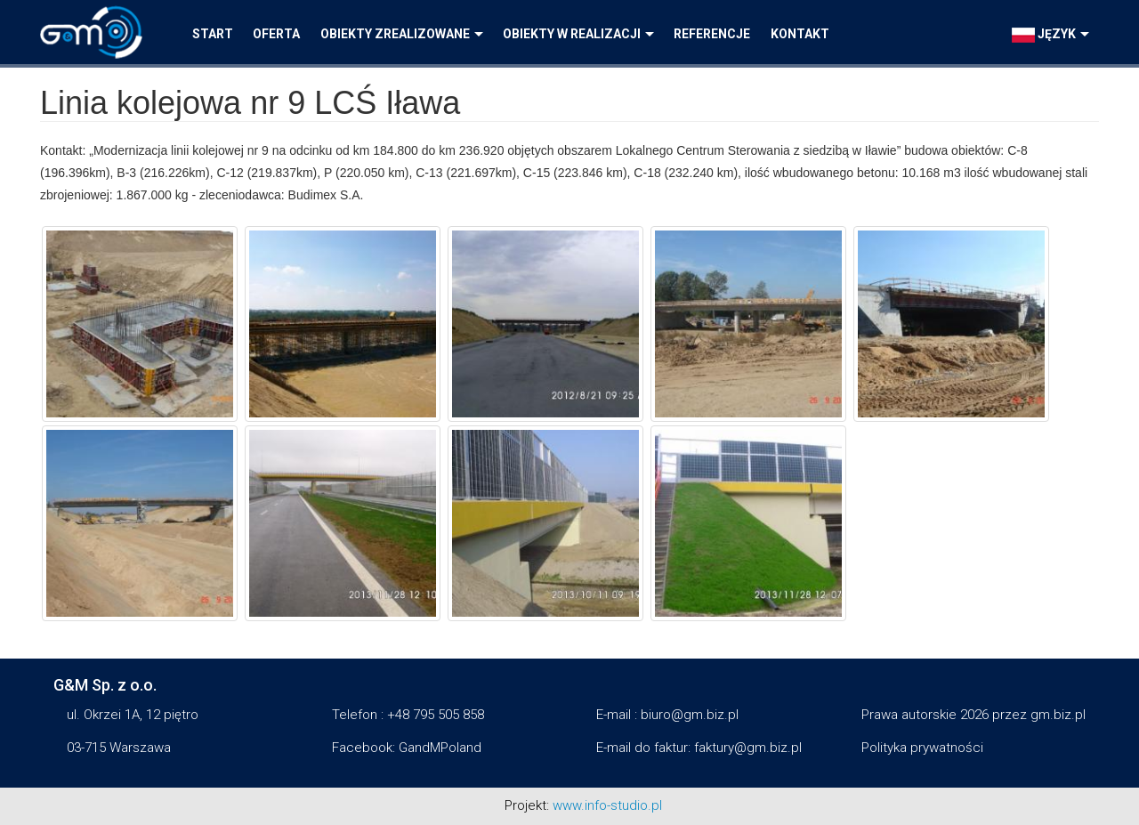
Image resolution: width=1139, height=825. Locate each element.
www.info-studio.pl (607, 805)
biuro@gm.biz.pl (690, 715)
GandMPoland (440, 748)
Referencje (712, 34)
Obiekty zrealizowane (401, 34)
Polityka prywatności (922, 748)
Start (212, 34)
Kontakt (800, 34)
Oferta (276, 34)
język (1050, 35)
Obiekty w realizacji (578, 34)
